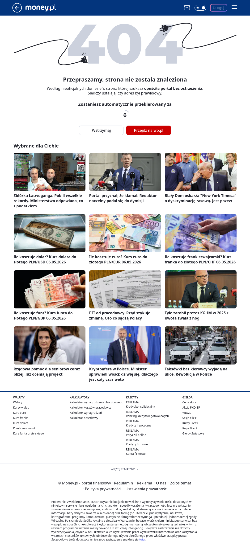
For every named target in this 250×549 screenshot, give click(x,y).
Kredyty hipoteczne (139, 425)
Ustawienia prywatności (146, 489)
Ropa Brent (189, 428)
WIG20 (186, 413)
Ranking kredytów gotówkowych (147, 416)
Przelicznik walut (24, 428)
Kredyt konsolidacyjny (140, 407)
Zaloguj (218, 7)
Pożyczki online (136, 435)
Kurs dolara (21, 423)
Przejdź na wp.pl (148, 130)
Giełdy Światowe (193, 433)
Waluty (17, 402)
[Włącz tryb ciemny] (200, 8)
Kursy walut (21, 408)
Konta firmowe (136, 454)
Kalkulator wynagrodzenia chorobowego (96, 402)
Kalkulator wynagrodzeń (86, 413)
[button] (234, 8)
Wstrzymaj (101, 130)
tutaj (142, 539)
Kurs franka (21, 418)
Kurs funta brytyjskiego (28, 433)
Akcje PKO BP (191, 408)
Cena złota (189, 402)
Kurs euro (19, 413)
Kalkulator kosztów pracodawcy (90, 408)
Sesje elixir (189, 418)
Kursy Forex (190, 423)
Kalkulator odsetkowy (84, 418)
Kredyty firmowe (137, 444)
